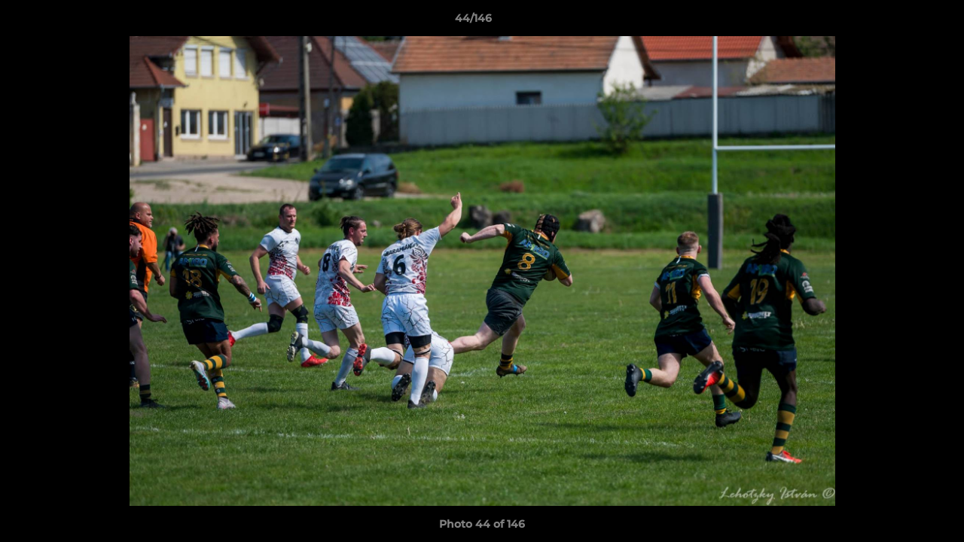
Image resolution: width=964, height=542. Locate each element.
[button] (901, 22)
